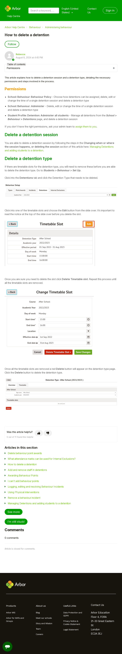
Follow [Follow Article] (12, 44)
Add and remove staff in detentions (27, 469)
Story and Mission (44, 623)
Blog (38, 612)
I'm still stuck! (16, 521)
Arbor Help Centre (15, 27)
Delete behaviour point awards (25, 453)
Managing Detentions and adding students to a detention (39, 503)
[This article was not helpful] (48, 433)
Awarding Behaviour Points (23, 475)
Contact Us (91, 10)
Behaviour (35, 27)
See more (13, 512)
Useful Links (69, 605)
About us (41, 605)
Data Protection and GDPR (72, 614)
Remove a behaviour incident (24, 497)
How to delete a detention (22, 464)
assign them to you (86, 126)
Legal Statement (70, 629)
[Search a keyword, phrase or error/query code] (43, 10)
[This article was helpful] (39, 433)
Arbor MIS (10, 612)
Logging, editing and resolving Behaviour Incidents (36, 486)
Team (38, 629)
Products (11, 605)
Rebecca (20, 54)
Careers (39, 634)
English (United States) (70, 10)
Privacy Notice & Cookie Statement (71, 622)
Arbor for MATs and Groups (15, 619)
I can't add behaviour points (23, 481)
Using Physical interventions (23, 492)
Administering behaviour (58, 27)
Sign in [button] (110, 10)
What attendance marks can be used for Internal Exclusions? (41, 458)
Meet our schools (44, 618)
